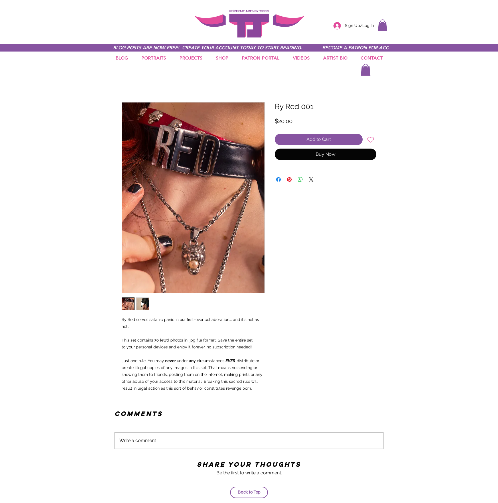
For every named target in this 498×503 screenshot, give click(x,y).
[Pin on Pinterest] (289, 179)
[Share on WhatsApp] (300, 179)
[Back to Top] (249, 492)
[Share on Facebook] (278, 179)
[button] (382, 25)
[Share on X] (311, 179)
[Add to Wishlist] (370, 139)
